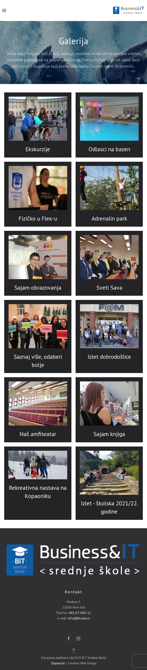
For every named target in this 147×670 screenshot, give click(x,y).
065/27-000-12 (80, 613)
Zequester (58, 663)
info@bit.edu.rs (79, 618)
